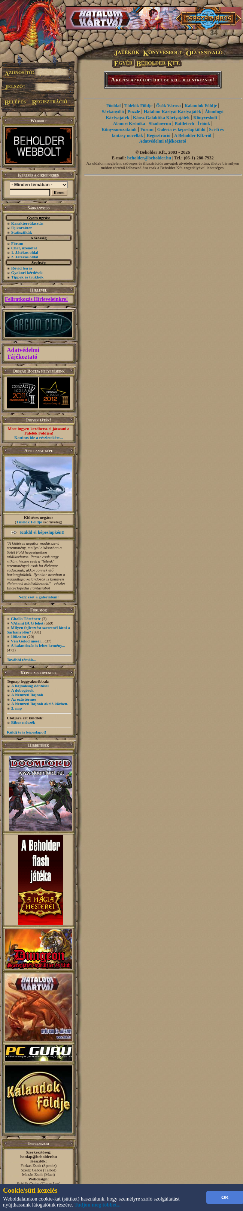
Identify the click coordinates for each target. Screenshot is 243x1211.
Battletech (184, 123)
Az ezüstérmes (24, 699)
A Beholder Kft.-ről (192, 135)
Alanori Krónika (129, 123)
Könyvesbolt (205, 117)
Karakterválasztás (27, 223)
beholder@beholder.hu (149, 158)
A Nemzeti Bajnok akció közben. (39, 703)
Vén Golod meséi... (27, 641)
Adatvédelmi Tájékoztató (23, 353)
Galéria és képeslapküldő (181, 129)
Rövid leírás (22, 268)
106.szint (18, 636)
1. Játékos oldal (24, 252)
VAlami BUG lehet (27, 623)
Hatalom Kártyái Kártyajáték (172, 111)
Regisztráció (158, 135)
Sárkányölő (113, 111)
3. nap (16, 708)
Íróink (204, 123)
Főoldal (113, 105)
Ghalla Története (26, 618)
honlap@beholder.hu (38, 1156)
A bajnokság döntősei (30, 686)
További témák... (21, 659)
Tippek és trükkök (27, 277)
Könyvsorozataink (119, 129)
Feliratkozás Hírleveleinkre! (36, 299)
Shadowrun (160, 123)
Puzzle (134, 111)
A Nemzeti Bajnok (27, 694)
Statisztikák (21, 232)
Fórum (17, 243)
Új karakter (21, 227)
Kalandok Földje (201, 105)
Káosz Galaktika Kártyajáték (161, 117)
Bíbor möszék (23, 722)
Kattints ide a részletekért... (38, 437)
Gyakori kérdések (27, 272)
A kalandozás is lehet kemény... (38, 645)
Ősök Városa (168, 105)
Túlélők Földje (29, 522)
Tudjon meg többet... (98, 1205)
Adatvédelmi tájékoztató (162, 141)
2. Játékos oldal (24, 257)
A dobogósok (22, 690)
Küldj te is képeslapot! (26, 732)
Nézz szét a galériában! (38, 597)
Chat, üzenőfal (24, 248)
